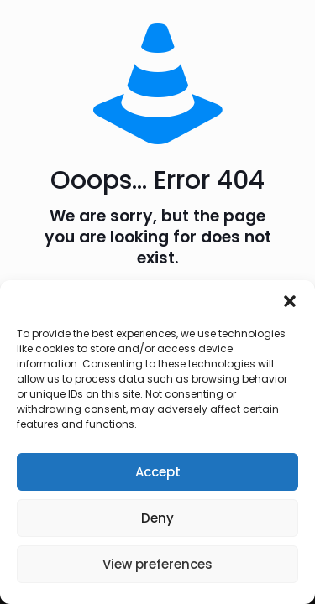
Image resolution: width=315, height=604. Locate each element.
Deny (157, 518)
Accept (158, 472)
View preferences (157, 564)
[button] (289, 301)
